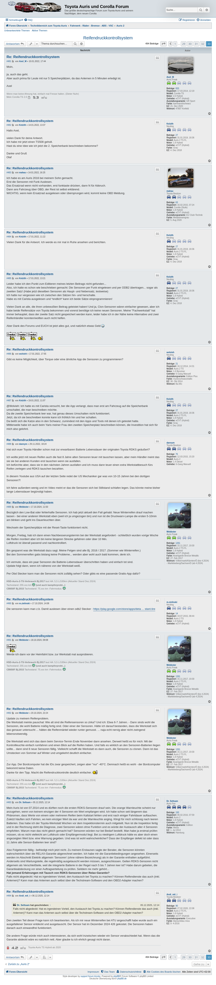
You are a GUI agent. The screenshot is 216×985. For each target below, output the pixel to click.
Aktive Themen (39, 30)
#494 (9, 896)
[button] (163, 43)
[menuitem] (28, 20)
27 (177, 135)
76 (177, 454)
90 (177, 906)
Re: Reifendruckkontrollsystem (33, 57)
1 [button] (175, 44)
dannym (170, 443)
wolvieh (170, 352)
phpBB (116, 976)
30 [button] (190, 44)
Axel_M (170, 77)
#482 (9, 125)
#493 (9, 802)
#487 (9, 400)
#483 (9, 172)
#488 (9, 444)
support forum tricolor (90, 976)
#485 (9, 278)
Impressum (93, 971)
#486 (9, 354)
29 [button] (183, 44)
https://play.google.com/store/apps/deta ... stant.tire (124, 608)
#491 (9, 640)
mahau (169, 191)
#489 (9, 507)
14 (177, 613)
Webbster (171, 532)
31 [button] (196, 44)
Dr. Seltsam (172, 801)
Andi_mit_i (171, 894)
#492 (9, 713)
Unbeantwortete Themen (17, 30)
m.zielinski (171, 602)
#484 (9, 237)
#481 (9, 61)
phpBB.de (122, 978)
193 (177, 812)
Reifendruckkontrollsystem (108, 38)
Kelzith (169, 124)
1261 (178, 543)
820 (177, 88)
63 (177, 202)
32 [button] (202, 44)
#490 (9, 603)
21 (177, 364)
